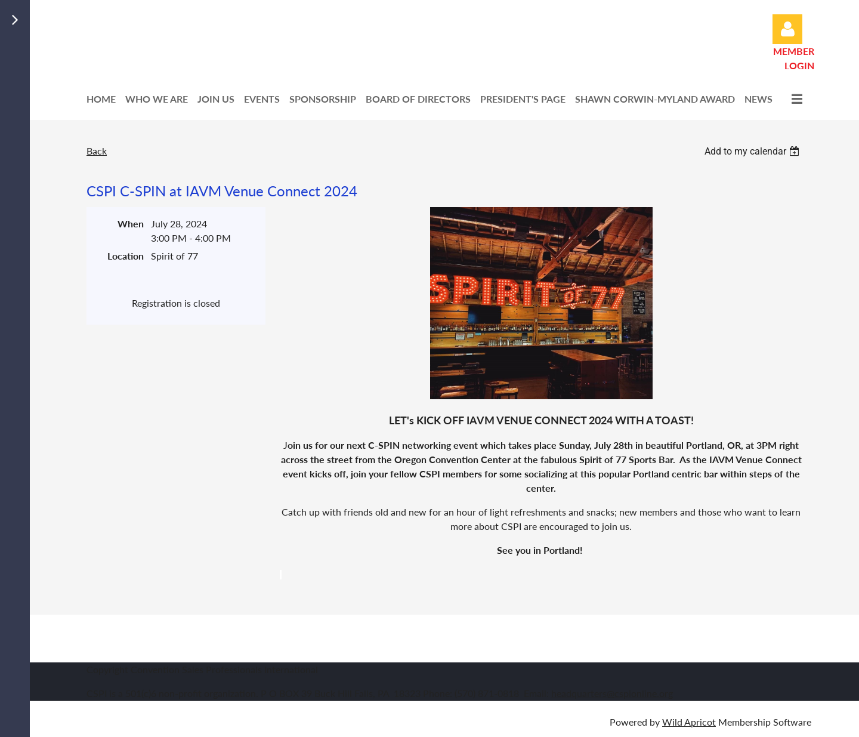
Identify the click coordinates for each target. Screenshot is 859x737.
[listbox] (753, 151)
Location (125, 255)
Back (96, 150)
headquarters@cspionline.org (612, 693)
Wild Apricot (689, 721)
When (131, 223)
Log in (787, 29)
